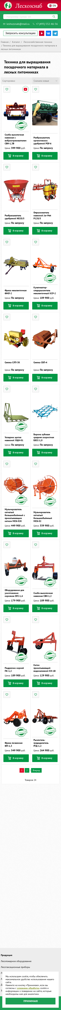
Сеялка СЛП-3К (12, 362)
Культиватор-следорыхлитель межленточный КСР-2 (45, 290)
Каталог (15, 41)
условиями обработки (28, 988)
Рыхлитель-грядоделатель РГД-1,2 (41, 743)
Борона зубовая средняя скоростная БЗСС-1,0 (44, 437)
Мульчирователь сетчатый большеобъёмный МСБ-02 (43, 517)
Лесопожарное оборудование (16, 961)
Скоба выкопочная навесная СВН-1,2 (43, 594)
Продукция (6, 955)
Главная (5, 41)
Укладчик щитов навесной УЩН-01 (14, 439)
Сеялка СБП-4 (40, 362)
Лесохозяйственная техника (37, 41)
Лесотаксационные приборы (15, 967)
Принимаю (30, 1001)
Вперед (36, 770)
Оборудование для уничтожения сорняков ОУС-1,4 (14, 593)
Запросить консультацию (20, 33)
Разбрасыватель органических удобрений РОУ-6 (42, 140)
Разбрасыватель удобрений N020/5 (14, 217)
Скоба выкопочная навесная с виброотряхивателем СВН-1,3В (15, 139)
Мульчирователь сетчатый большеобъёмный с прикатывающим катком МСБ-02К (15, 515)
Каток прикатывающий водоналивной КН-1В (44, 668)
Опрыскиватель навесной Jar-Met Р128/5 (42, 215)
